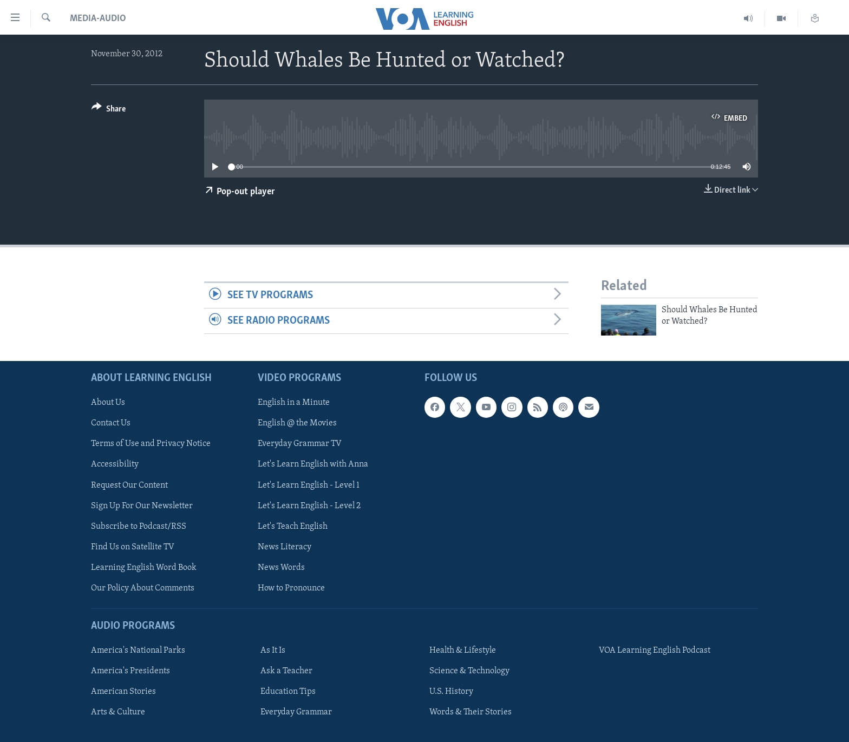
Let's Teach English (293, 526)
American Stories (123, 691)
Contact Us (110, 423)
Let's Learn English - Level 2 (309, 505)
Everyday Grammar (296, 712)
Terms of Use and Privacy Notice (151, 443)
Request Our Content (129, 485)
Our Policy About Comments (142, 587)
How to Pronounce (291, 587)
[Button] (109, 111)
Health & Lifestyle (462, 650)
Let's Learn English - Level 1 (309, 485)
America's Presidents (130, 671)
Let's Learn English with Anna (313, 464)
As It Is (272, 650)
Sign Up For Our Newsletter (142, 505)
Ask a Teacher (286, 671)
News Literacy (284, 546)
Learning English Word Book (144, 567)
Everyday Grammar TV (300, 443)
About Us (108, 402)
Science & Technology (469, 671)
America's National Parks (138, 650)
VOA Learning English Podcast (654, 650)
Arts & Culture (118, 712)
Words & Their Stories (470, 712)
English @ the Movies (297, 423)
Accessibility (115, 464)
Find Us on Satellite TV (132, 546)
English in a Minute (294, 402)
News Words (281, 567)
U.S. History (451, 691)
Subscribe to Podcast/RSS (138, 526)
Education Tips (288, 691)
